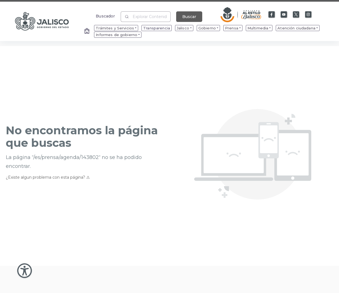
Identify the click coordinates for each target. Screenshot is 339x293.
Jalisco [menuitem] (183, 28)
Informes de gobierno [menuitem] (116, 34)
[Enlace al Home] (87, 31)
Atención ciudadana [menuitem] (296, 28)
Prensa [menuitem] (231, 28)
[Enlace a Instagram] (308, 15)
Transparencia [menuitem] (156, 28)
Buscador (105, 16)
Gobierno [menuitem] (207, 28)
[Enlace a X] (296, 15)
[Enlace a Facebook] (272, 15)
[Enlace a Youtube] (284, 15)
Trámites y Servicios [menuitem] (115, 28)
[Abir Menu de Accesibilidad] (24, 270)
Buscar (189, 16)
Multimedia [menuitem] (257, 28)
